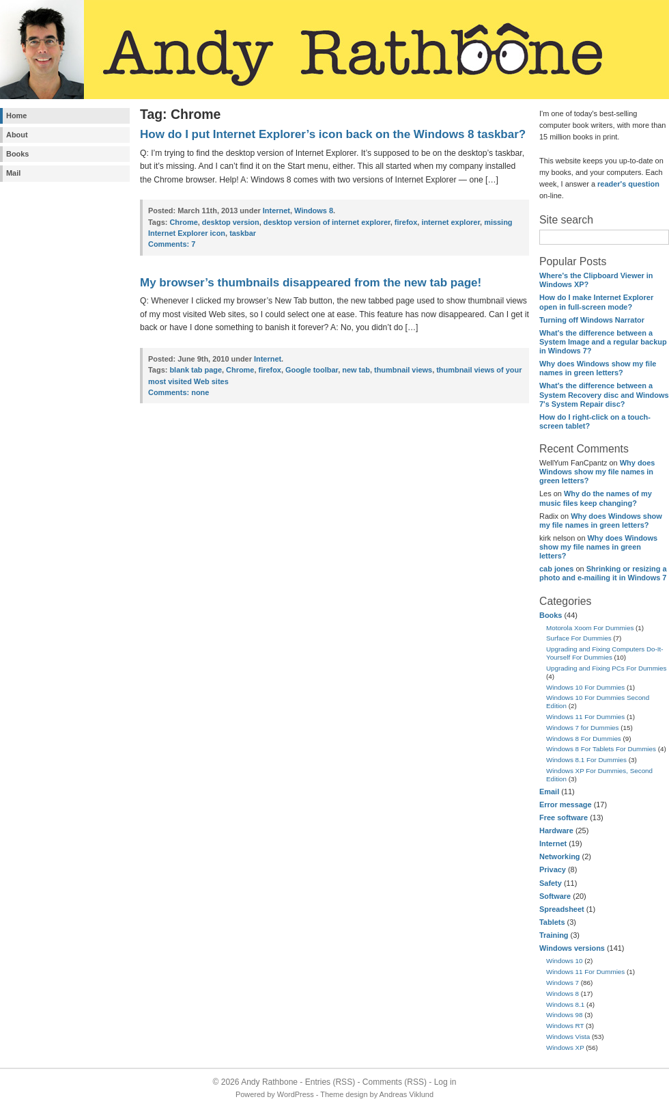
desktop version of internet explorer (327, 222)
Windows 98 (564, 1014)
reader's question (628, 184)
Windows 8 (562, 993)
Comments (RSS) (394, 1082)
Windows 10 (564, 960)
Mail (13, 173)
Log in (445, 1082)
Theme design (343, 1094)
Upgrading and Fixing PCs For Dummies (606, 668)
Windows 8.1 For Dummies (586, 760)
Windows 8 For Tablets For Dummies (601, 749)
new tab (356, 370)
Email (549, 791)
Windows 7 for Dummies (582, 727)
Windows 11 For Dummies (585, 716)
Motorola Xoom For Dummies (590, 628)
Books (17, 154)
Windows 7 (562, 982)
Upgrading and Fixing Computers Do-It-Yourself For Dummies (605, 653)
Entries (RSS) (330, 1082)
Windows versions (572, 948)
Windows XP (565, 1047)
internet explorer (450, 222)
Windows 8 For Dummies (583, 738)
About (17, 135)
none (178, 392)
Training (554, 935)
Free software (563, 817)
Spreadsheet (561, 909)
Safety (550, 883)
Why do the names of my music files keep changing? (595, 497)
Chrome (183, 222)
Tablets (552, 922)
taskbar (242, 233)
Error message (565, 804)
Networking (559, 856)
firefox (406, 222)
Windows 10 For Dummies (585, 687)
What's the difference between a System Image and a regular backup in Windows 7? (603, 342)
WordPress (295, 1094)
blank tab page (195, 370)
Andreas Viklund (406, 1094)
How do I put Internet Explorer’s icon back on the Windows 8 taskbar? (333, 134)
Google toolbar (311, 370)
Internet (553, 843)
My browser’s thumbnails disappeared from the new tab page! (310, 282)
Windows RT (565, 1025)
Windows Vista (568, 1036)
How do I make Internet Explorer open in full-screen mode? (596, 301)
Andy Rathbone (269, 1082)
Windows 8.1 (565, 1004)
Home (16, 115)
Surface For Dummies (579, 638)
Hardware (556, 830)
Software (555, 896)
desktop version (230, 222)
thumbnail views (403, 370)
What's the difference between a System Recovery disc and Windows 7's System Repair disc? (604, 394)
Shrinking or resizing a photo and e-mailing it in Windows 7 (603, 573)
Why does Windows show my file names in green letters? (597, 368)
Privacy (552, 869)
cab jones (556, 569)
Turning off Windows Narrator (591, 320)
